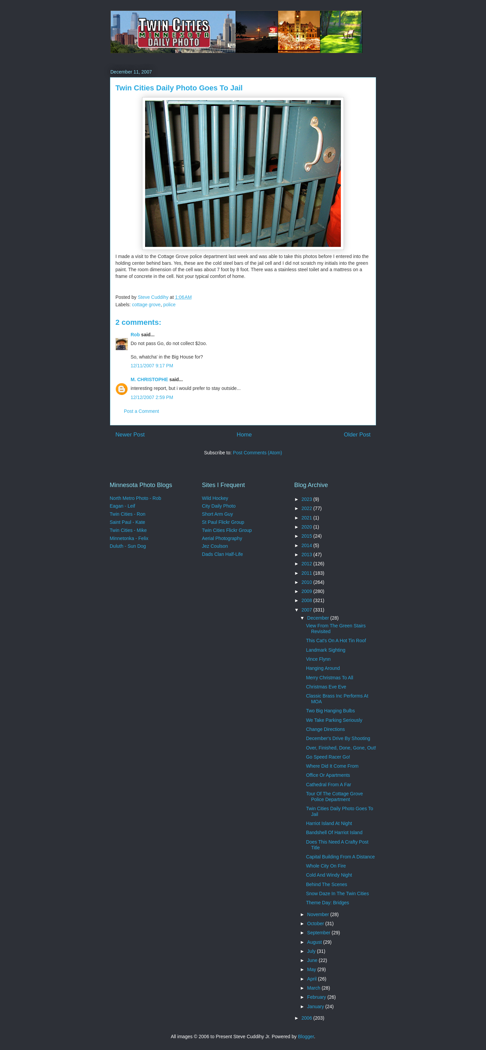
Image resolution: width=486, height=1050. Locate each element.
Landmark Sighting (326, 650)
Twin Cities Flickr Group (227, 530)
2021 (307, 517)
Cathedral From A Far (328, 784)
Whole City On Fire (326, 866)
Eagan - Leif (122, 506)
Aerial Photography (222, 538)
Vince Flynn (318, 659)
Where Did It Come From (332, 766)
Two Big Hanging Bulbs (330, 710)
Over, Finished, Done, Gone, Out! (341, 747)
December (318, 618)
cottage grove (146, 304)
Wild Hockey (215, 498)
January (316, 1006)
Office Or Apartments (328, 775)
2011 (307, 573)
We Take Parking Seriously (334, 720)
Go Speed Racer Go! (328, 757)
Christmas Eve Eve (326, 686)
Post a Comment (141, 411)
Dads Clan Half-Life (222, 554)
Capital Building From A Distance (340, 856)
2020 (307, 527)
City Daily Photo (219, 506)
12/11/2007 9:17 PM (152, 365)
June (313, 960)
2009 (307, 591)
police (169, 304)
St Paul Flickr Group (223, 522)
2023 (307, 499)
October (316, 923)
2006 (307, 1018)
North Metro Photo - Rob (135, 498)
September (319, 932)
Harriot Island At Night (329, 823)
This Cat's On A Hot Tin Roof (336, 640)
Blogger (306, 1036)
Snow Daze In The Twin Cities (337, 893)
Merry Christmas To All (329, 677)
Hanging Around (323, 668)
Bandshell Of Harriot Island (334, 832)
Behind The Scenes (326, 884)
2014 (307, 545)
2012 (307, 563)
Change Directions (325, 729)
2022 (307, 508)
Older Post (357, 434)
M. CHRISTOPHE (149, 379)
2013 (307, 554)
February (317, 997)
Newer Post (130, 434)
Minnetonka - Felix (129, 538)
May (312, 969)
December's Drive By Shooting (338, 738)
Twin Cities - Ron (127, 514)
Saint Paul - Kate (127, 522)
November (318, 914)
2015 (307, 536)
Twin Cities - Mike (128, 530)
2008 (307, 600)
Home (244, 434)
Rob (135, 334)
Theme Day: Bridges (327, 902)
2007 (307, 610)
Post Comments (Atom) (257, 452)
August (315, 942)
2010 (307, 582)
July (312, 951)
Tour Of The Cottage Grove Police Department (334, 796)
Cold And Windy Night (329, 875)
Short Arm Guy (217, 514)
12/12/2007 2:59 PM (152, 397)
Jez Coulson (215, 546)
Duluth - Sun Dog (128, 546)
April (312, 979)
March (314, 988)
